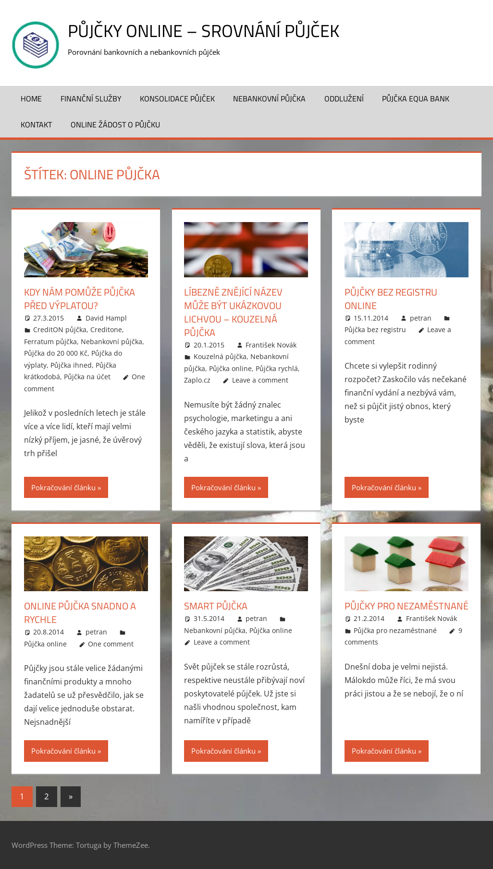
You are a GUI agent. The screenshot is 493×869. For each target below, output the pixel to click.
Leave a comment (260, 380)
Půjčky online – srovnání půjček (203, 30)
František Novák (271, 344)
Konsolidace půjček (177, 98)
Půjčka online (230, 368)
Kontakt (36, 124)
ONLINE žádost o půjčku (115, 124)
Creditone (106, 329)
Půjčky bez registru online (391, 299)
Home (31, 98)
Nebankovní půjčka (269, 98)
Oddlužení (344, 98)
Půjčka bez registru (375, 329)
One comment (111, 643)
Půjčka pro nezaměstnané (395, 630)
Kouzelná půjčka (220, 356)
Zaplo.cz (197, 380)
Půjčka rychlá (277, 368)
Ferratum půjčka (50, 341)
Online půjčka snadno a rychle (80, 612)
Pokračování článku (63, 487)
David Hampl (106, 318)
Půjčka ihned (71, 365)
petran (420, 318)
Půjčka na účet (87, 376)
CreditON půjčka (59, 329)
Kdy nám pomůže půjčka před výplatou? (79, 299)
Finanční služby (91, 98)
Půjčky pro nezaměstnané (406, 605)
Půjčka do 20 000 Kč (55, 353)
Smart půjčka (215, 605)
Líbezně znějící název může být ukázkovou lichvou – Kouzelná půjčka (233, 312)
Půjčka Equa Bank (415, 98)
